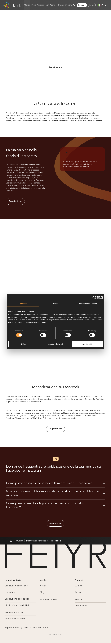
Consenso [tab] (23, 303)
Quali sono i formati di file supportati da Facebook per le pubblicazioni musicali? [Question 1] (55, 493)
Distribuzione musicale (37, 541)
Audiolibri (41, 5)
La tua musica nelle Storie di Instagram (21, 153)
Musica (27, 5)
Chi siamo (68, 5)
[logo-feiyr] (13, 5)
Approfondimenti (57, 5)
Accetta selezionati (55, 344)
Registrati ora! (55, 67)
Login (91, 5)
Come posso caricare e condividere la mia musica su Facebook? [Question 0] (55, 483)
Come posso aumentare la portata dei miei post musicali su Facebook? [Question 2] (55, 505)
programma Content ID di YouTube (88, 399)
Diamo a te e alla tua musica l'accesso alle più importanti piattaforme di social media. (55, 57)
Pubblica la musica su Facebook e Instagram (55, 44)
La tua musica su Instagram (55, 103)
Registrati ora (15, 201)
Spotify (76, 164)
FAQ (55, 459)
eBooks (33, 5)
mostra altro (55, 523)
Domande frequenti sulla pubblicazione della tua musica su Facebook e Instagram (53, 468)
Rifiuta (23, 344)
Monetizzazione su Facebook (55, 387)
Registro (82, 5)
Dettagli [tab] (55, 303)
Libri (47, 5)
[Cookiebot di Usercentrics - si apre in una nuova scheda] (93, 297)
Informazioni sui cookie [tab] (88, 303)
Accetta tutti (87, 344)
